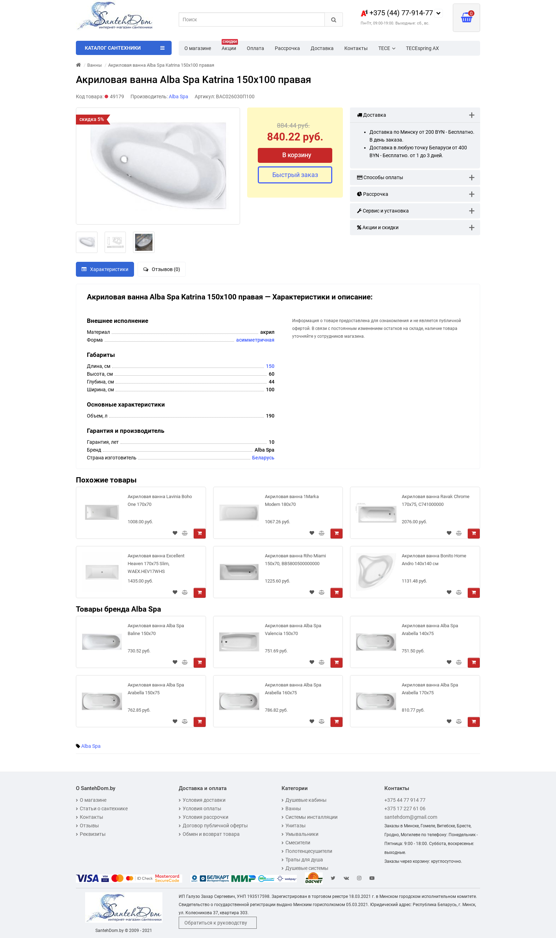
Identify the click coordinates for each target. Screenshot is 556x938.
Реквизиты (91, 834)
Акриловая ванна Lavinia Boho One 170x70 (160, 500)
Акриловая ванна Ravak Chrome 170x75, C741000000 (435, 500)
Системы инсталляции (310, 817)
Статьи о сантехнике (102, 808)
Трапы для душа (302, 859)
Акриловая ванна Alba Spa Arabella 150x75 (156, 688)
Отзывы (87, 825)
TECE (386, 48)
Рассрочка (287, 48)
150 (270, 366)
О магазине (197, 48)
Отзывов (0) (161, 269)
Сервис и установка (383, 211)
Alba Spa (91, 746)
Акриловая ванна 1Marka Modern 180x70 (292, 500)
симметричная (256, 340)
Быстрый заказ (295, 174)
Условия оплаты (200, 808)
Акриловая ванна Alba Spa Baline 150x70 (156, 629)
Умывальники (300, 834)
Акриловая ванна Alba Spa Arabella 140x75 (430, 629)
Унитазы (294, 825)
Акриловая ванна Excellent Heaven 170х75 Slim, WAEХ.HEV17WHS (156, 563)
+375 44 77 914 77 (405, 800)
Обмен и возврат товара (209, 834)
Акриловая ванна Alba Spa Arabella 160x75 (293, 688)
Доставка (322, 48)
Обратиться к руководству (215, 923)
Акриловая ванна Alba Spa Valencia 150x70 (293, 629)
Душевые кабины (304, 800)
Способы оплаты (380, 177)
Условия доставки (202, 800)
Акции (230, 46)
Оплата (255, 48)
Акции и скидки (378, 227)
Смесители (296, 842)
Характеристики (105, 269)
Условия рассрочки (203, 817)
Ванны (291, 808)
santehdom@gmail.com (410, 817)
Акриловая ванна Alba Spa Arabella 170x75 (430, 688)
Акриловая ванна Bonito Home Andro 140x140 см (434, 559)
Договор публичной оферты (213, 825)
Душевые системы (305, 868)
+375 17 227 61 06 (405, 808)
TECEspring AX (422, 48)
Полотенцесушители (307, 851)
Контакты (356, 48)
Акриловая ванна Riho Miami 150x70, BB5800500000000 (295, 559)
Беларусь (263, 457)
